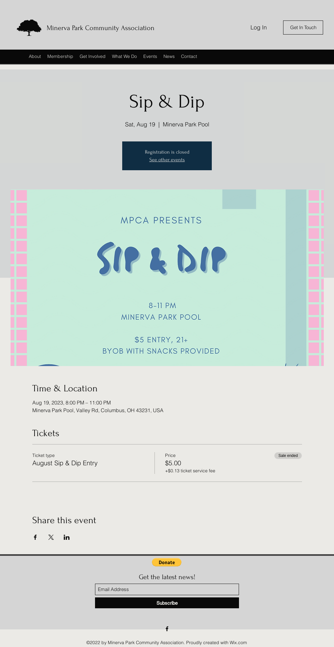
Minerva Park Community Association (101, 28)
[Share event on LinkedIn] (67, 537)
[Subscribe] (167, 602)
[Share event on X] (51, 537)
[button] (166, 562)
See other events (167, 160)
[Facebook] (167, 629)
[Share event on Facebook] (35, 537)
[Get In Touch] (303, 27)
